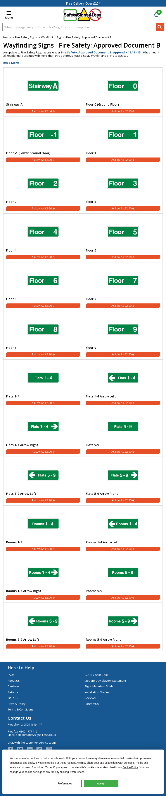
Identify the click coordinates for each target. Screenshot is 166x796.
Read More (11, 63)
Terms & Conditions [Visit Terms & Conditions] (20, 709)
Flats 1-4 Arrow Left (101, 396)
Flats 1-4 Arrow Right (22, 445)
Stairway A (14, 104)
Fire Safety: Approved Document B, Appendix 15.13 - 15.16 (102, 52)
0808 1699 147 (33, 724)
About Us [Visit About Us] (14, 681)
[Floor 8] (43, 335)
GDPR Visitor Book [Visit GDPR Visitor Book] (97, 675)
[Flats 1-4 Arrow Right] (43, 432)
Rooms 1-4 (14, 542)
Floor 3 (91, 202)
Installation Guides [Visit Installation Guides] (97, 692)
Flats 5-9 (92, 445)
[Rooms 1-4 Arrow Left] (123, 529)
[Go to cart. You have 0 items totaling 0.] (156, 14)
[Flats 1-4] (43, 383)
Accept (101, 783)
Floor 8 (11, 347)
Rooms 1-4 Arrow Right (23, 591)
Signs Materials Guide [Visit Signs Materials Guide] (99, 686)
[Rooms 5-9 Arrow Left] (43, 627)
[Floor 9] (123, 335)
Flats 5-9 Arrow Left (21, 493)
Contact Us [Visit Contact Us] (92, 704)
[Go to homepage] (82, 15)
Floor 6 (11, 299)
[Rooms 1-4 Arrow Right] (43, 578)
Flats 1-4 (12, 396)
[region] (43, 85)
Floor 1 (91, 153)
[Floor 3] (123, 189)
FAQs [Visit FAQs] (11, 675)
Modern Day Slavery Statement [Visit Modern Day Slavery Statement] (105, 681)
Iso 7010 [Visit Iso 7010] (13, 698)
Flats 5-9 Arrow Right (102, 493)
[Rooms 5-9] (123, 578)
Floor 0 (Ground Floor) (102, 104)
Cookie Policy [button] (130, 767)
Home (7, 37)
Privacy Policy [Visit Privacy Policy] (17, 704)
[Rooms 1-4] (43, 529)
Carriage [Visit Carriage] (13, 686)
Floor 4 (11, 250)
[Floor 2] (43, 189)
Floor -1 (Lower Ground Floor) (28, 153)
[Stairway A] (43, 92)
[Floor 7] (123, 286)
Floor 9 (91, 347)
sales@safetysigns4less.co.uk (36, 735)
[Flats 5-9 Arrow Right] (123, 481)
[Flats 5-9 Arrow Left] (43, 481)
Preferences (65, 783)
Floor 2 (11, 202)
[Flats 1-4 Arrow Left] (123, 383)
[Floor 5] (123, 238)
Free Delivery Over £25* (83, 3)
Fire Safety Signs (26, 37)
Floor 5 (91, 250)
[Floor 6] (43, 286)
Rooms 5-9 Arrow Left (22, 639)
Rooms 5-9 (94, 591)
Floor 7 (91, 299)
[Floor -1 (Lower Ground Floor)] (43, 140)
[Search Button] (160, 27)
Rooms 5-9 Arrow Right (103, 639)
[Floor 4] (43, 238)
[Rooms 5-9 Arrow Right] (123, 627)
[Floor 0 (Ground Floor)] (123, 92)
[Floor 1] (123, 140)
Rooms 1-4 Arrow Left (102, 542)
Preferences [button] (77, 772)
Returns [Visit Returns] (13, 692)
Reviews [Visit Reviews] (90, 698)
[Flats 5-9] (123, 432)
